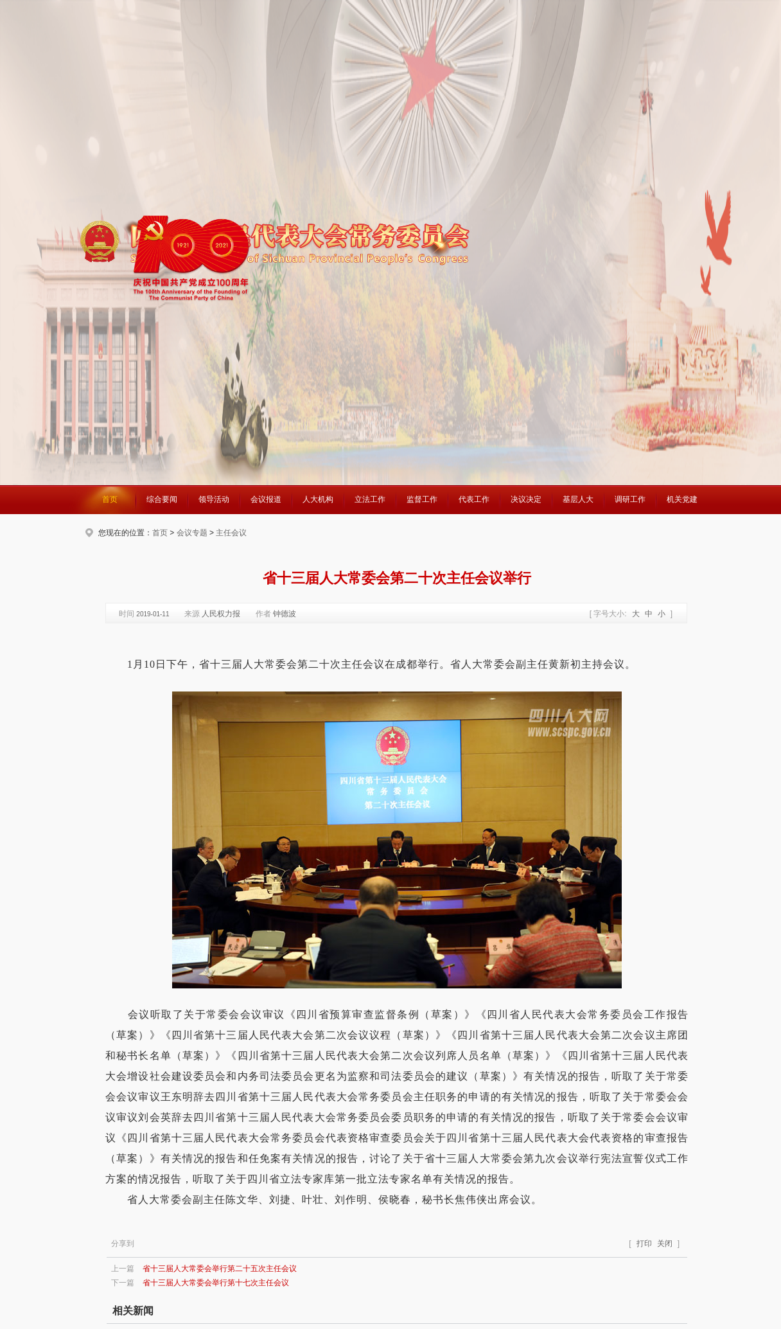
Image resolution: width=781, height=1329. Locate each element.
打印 (644, 1243)
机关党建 (682, 499)
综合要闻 (161, 499)
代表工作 (474, 499)
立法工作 (370, 499)
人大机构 (318, 499)
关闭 (664, 1243)
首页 (110, 499)
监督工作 (422, 499)
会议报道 (265, 499)
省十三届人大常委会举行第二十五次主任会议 (220, 1268)
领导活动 (213, 499)
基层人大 (578, 499)
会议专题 (192, 532)
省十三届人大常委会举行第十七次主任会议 (216, 1282)
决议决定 (526, 499)
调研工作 (630, 499)
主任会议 (231, 532)
